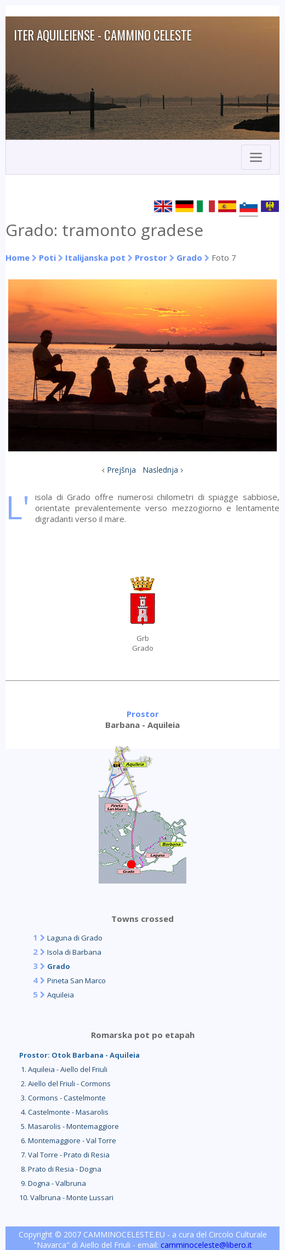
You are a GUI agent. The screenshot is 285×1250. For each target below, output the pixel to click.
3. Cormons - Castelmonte (62, 1098)
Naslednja (160, 470)
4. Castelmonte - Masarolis (64, 1112)
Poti (47, 257)
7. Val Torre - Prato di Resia (64, 1155)
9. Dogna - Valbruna (52, 1183)
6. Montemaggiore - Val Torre (67, 1140)
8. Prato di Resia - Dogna (60, 1169)
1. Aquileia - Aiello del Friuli (63, 1069)
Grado (189, 257)
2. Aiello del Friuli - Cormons (65, 1083)
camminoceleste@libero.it (206, 1245)
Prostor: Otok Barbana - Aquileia (79, 1055)
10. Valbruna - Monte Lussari (66, 1197)
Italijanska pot (95, 257)
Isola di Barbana (74, 952)
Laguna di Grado (74, 938)
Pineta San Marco (76, 980)
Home (17, 257)
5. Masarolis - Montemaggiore (69, 1126)
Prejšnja (121, 470)
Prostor (152, 257)
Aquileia (60, 995)
